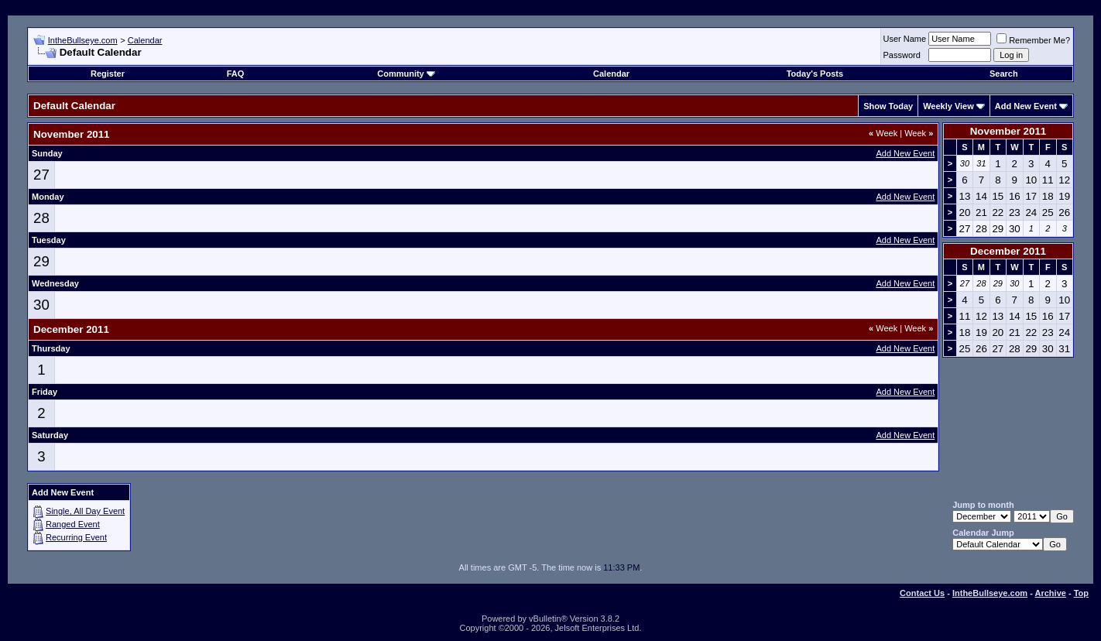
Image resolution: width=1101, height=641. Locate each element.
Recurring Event (76, 537)
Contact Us (922, 593)
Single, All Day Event (85, 511)
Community (406, 73)
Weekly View (948, 106)
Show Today (888, 106)
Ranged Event (73, 524)
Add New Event (1026, 106)
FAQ (236, 73)
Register (108, 73)
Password (902, 55)
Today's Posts (815, 73)
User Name (905, 38)
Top (1081, 593)
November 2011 (1008, 131)
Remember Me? (1033, 40)
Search (1004, 73)
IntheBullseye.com (83, 40)
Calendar (145, 40)
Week (883, 133)
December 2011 (1008, 251)
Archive (1050, 593)
